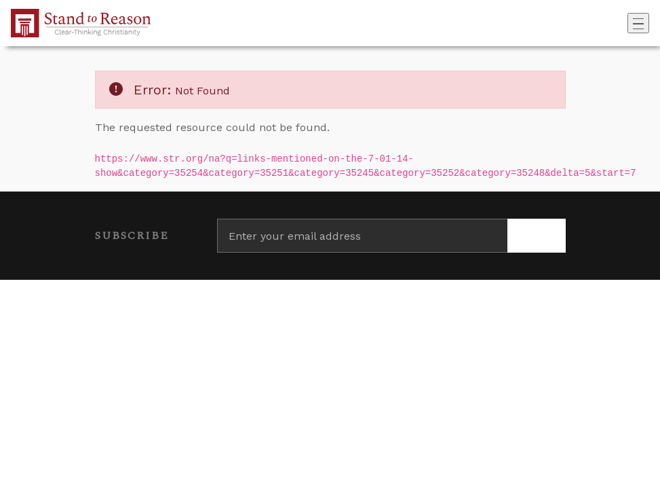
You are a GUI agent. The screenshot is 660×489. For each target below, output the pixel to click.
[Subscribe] (536, 236)
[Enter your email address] (362, 236)
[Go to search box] (623, 23)
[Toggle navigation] (638, 23)
